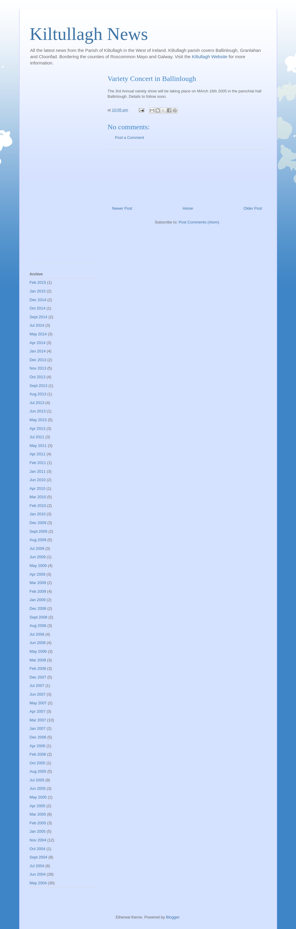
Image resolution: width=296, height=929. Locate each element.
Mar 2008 (38, 660)
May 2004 (38, 883)
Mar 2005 (38, 814)
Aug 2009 (38, 540)
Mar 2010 (38, 497)
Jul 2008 (37, 634)
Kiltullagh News (89, 34)
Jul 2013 (37, 402)
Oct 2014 (38, 308)
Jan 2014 (38, 351)
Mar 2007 (38, 720)
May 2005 (38, 797)
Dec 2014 (38, 300)
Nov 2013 (38, 368)
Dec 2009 (38, 522)
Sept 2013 (38, 385)
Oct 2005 (38, 763)
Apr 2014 (38, 342)
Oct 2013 (38, 377)
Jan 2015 (38, 291)
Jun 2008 (38, 642)
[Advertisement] (187, 175)
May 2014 (38, 334)
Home (188, 208)
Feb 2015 (38, 282)
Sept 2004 (38, 857)
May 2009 (38, 565)
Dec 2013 (38, 360)
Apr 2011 (38, 454)
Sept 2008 (38, 617)
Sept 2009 (38, 531)
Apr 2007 (38, 711)
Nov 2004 (38, 840)
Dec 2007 (38, 677)
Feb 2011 (38, 462)
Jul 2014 (37, 325)
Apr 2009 (38, 574)
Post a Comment (129, 137)
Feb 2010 (38, 505)
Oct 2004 (38, 849)
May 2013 (38, 420)
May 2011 (38, 445)
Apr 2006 (38, 746)
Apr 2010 (38, 488)
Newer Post (122, 208)
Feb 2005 (38, 823)
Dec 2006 (38, 737)
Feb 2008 (38, 668)
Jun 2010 (38, 480)
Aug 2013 (38, 394)
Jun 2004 (38, 874)
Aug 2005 (38, 771)
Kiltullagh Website (210, 56)
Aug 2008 (38, 625)
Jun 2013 (38, 411)
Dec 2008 (38, 608)
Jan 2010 (38, 514)
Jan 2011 (38, 471)
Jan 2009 (38, 600)
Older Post (253, 208)
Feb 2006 (38, 754)
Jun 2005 (38, 788)
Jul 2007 (37, 685)
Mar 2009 (38, 582)
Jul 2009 (37, 548)
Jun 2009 (38, 557)
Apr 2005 (38, 806)
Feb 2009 (38, 591)
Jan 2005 (38, 831)
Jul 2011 (37, 437)
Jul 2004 (37, 866)
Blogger (172, 917)
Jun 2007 (38, 694)
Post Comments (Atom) (199, 222)
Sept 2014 (38, 317)
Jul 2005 (37, 780)
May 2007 (38, 703)
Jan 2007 (38, 728)
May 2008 (38, 651)
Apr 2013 (38, 428)
